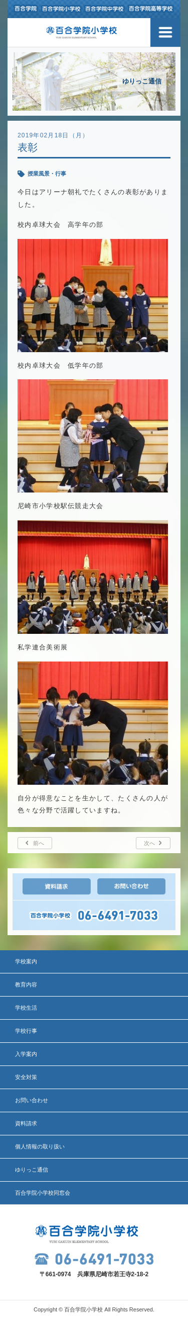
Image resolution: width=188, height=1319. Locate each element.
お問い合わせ (31, 1100)
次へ (149, 843)
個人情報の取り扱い (40, 1146)
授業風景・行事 (47, 174)
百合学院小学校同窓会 (42, 1193)
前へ (38, 843)
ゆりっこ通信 (31, 1170)
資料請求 (26, 1123)
